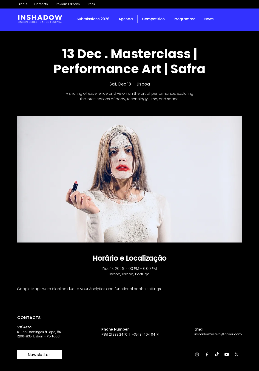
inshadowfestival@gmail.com (218, 334)
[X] (236, 354)
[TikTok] (216, 354)
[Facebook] (206, 354)
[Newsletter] (39, 354)
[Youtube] (226, 354)
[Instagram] (196, 354)
